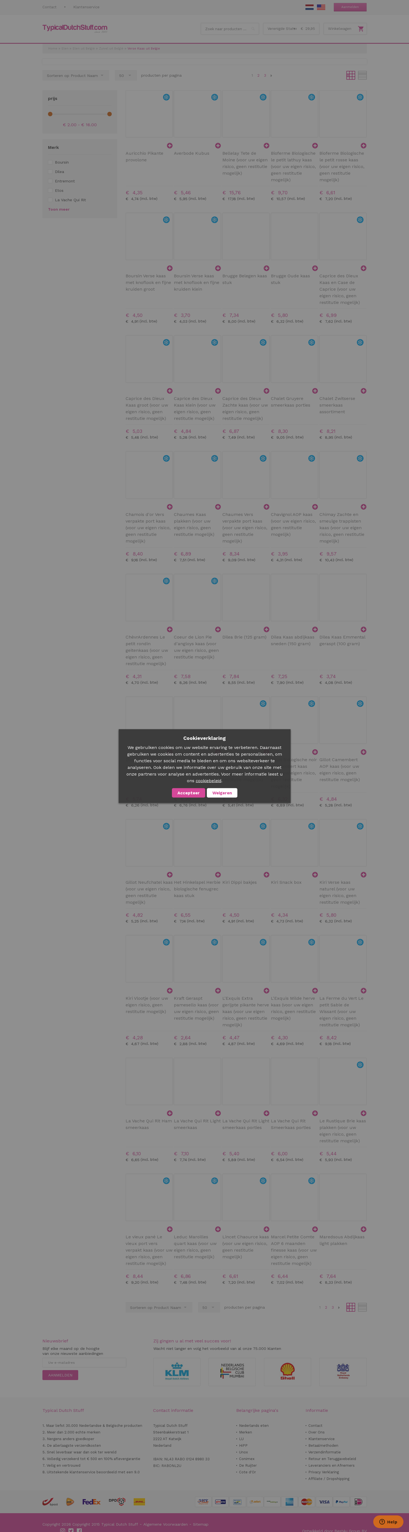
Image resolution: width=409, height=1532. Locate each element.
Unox (243, 1452)
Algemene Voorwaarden (165, 1524)
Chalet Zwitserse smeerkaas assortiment (337, 405)
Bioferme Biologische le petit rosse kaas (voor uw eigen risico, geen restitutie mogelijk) (341, 166)
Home (52, 48)
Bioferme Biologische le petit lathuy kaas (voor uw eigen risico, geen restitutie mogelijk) (293, 166)
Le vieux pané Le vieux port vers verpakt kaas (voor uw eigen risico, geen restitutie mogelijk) (149, 1250)
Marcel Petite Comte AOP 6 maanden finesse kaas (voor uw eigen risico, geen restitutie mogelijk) (294, 1250)
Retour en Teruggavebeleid (332, 1459)
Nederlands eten (254, 1426)
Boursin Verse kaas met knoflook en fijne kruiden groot (148, 282)
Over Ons (316, 1432)
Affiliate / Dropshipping (328, 1479)
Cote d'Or (247, 1472)
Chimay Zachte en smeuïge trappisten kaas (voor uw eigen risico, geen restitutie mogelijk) (341, 528)
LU (241, 1439)
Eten (65, 48)
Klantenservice (86, 7)
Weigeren (222, 792)
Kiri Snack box (286, 882)
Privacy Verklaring (323, 1472)
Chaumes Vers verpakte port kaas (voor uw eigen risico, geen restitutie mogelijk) (244, 528)
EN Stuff (321, 7)
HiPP (243, 1445)
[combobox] (230, 29)
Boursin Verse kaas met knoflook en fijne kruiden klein (196, 282)
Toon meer (59, 209)
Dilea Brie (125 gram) (244, 637)
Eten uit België (84, 48)
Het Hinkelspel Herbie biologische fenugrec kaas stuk (197, 889)
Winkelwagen (339, 29)
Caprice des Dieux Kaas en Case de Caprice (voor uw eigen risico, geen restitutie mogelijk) (339, 289)
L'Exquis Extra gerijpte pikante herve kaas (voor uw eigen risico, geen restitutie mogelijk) (245, 1011)
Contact (49, 7)
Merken (245, 1432)
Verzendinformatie (324, 1452)
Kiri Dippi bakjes (239, 882)
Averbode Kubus (191, 153)
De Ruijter (248, 1465)
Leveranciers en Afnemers (331, 1465)
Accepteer (188, 792)
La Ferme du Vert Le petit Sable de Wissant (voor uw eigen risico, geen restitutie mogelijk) (341, 1011)
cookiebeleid (208, 780)
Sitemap (201, 1524)
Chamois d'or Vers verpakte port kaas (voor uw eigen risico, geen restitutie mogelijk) (148, 528)
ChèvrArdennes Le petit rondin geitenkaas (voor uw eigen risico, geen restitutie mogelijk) (147, 650)
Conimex (247, 1459)
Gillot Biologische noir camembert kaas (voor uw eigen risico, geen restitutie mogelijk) (294, 773)
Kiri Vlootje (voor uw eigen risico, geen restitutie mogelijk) (147, 1005)
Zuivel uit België (111, 48)
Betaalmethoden (323, 1445)
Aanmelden (350, 7)
